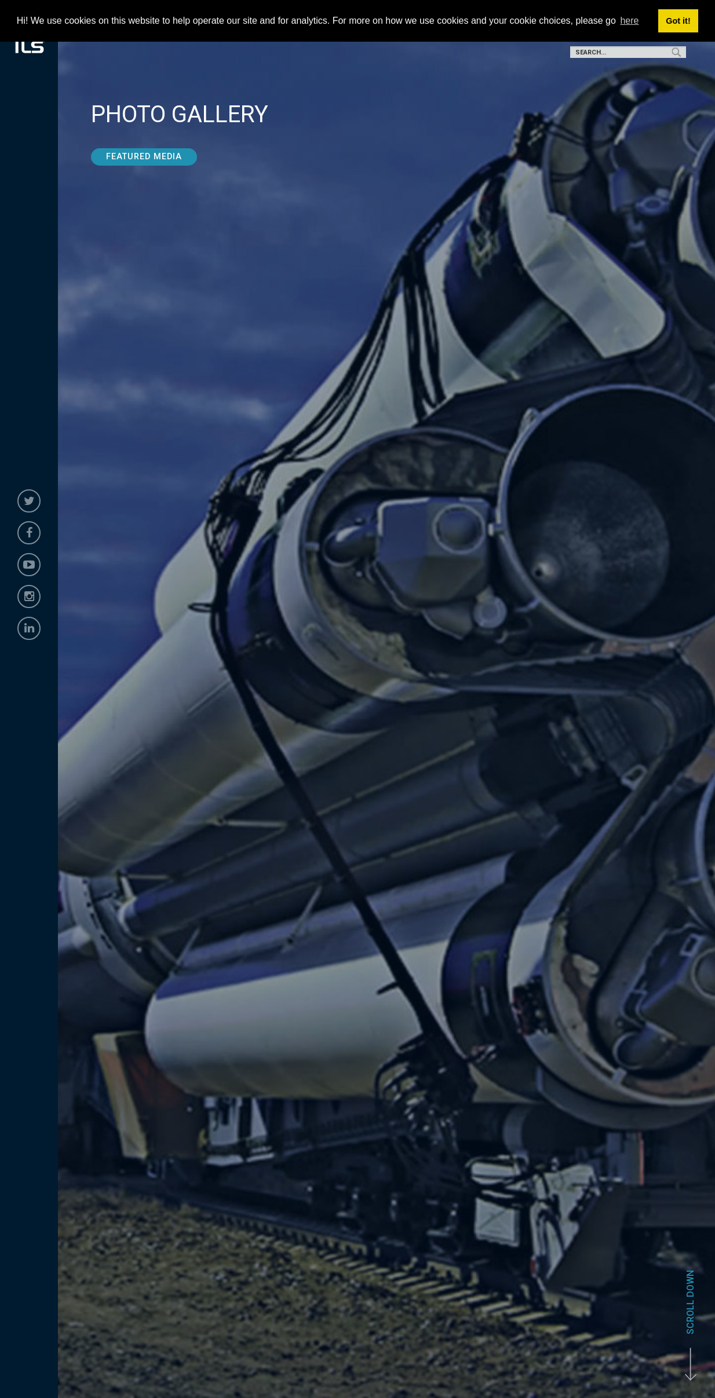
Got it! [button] (678, 20)
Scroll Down (690, 1302)
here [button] (629, 20)
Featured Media (144, 157)
